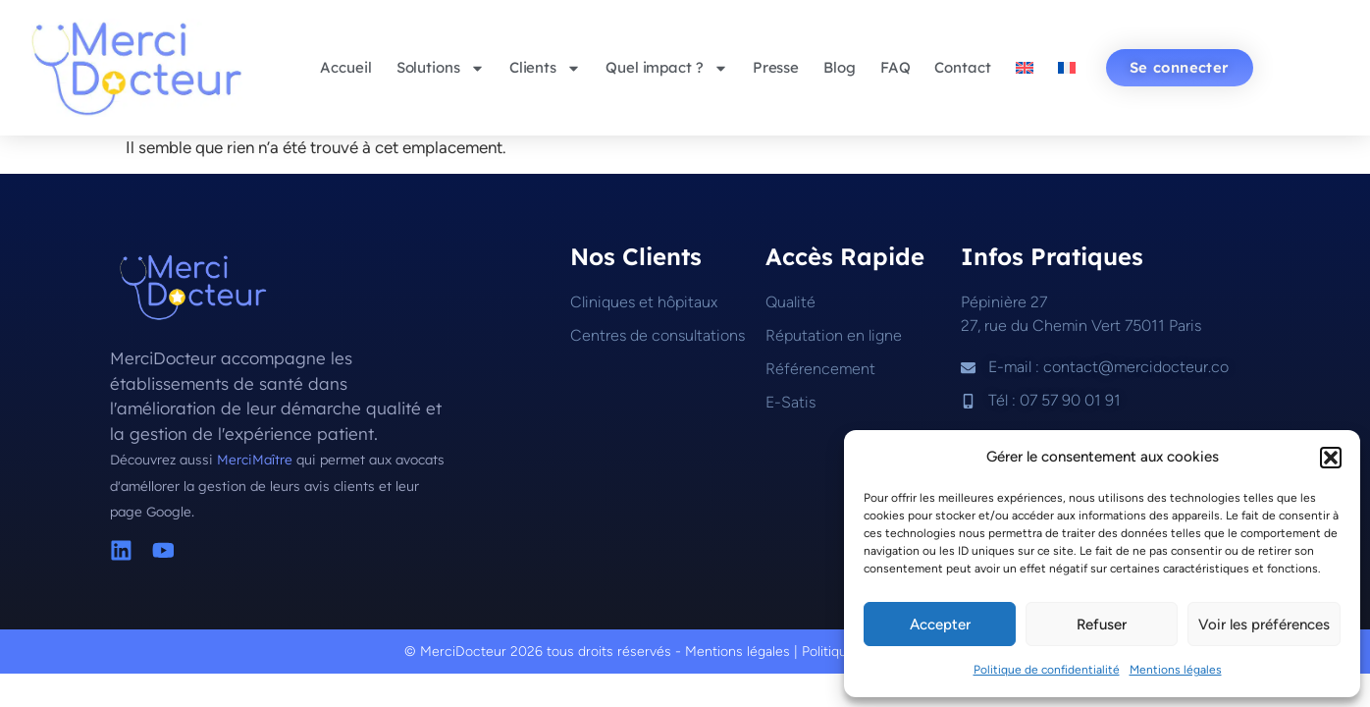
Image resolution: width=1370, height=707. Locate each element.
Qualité (790, 302)
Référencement (820, 368)
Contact (962, 67)
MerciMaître (256, 459)
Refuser (1102, 624)
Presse (776, 67)
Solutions (440, 68)
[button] (1331, 457)
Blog (839, 67)
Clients (545, 68)
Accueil (345, 67)
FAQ (895, 67)
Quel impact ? (667, 68)
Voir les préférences (1264, 624)
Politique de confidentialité (1047, 670)
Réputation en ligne (833, 335)
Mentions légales (1176, 670)
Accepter (940, 624)
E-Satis (790, 402)
